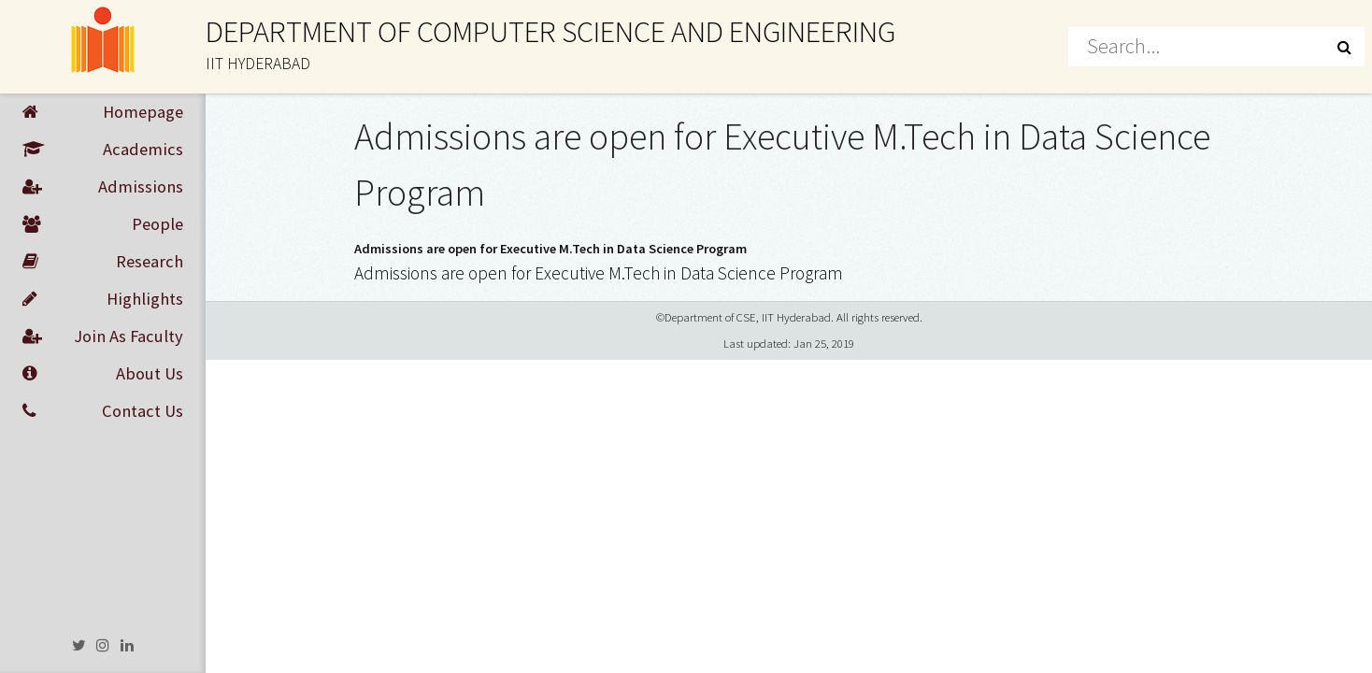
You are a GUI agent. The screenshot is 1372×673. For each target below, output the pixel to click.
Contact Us (102, 411)
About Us (102, 374)
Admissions (102, 187)
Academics (102, 149)
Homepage (102, 112)
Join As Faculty (102, 336)
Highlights (102, 299)
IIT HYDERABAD (258, 63)
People (102, 224)
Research (102, 262)
